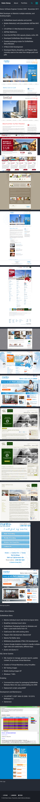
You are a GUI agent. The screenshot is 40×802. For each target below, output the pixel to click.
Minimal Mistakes (26, 798)
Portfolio (24, 3)
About (16, 3)
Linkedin (12, 795)
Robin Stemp (6, 3)
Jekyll (19, 798)
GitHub (4, 795)
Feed (20, 795)
